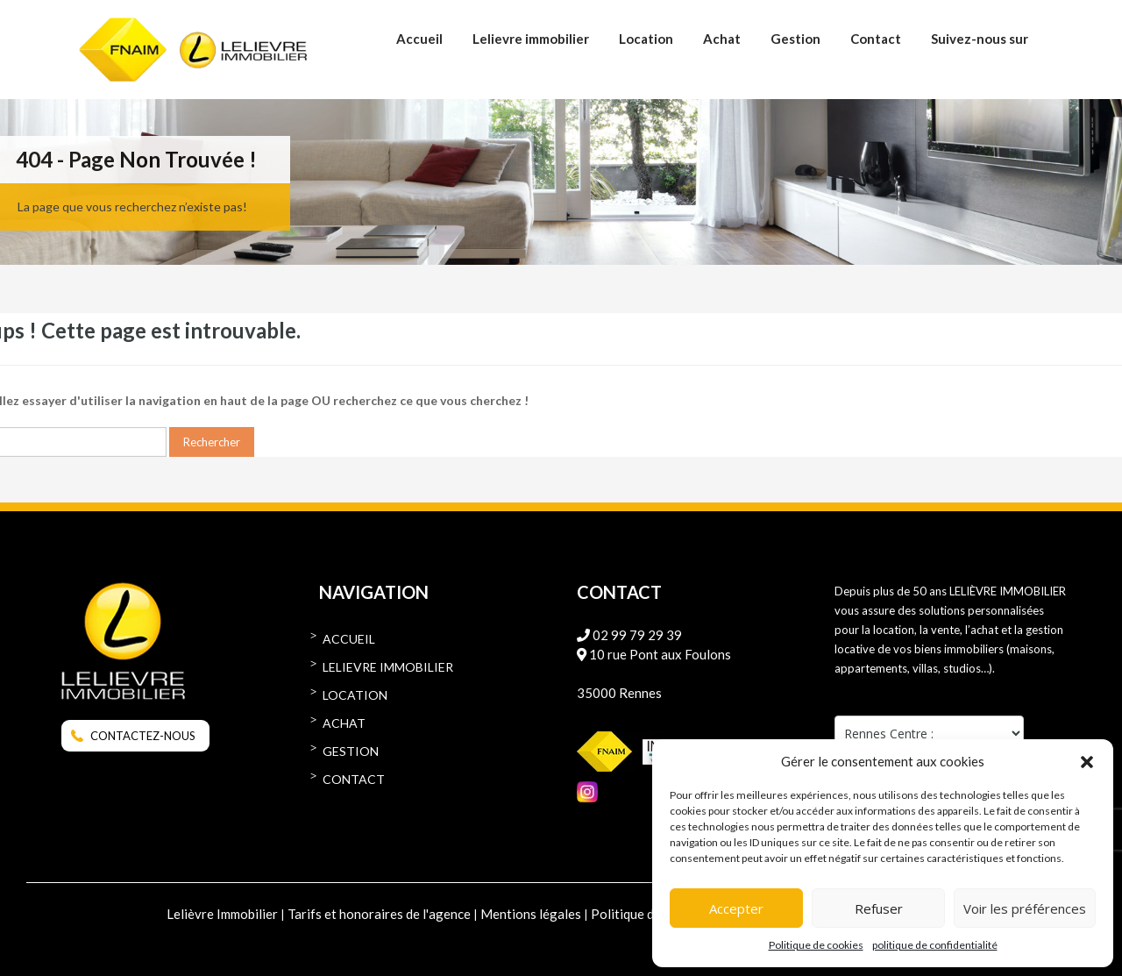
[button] (1087, 761)
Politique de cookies (816, 944)
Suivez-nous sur (979, 38)
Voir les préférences (1024, 908)
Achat (722, 38)
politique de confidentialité (935, 944)
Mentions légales (530, 914)
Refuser (879, 908)
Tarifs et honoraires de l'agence (379, 914)
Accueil (419, 38)
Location (646, 38)
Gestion (795, 38)
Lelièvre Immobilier (222, 914)
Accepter (736, 908)
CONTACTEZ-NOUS (142, 736)
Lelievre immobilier (530, 38)
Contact (875, 38)
